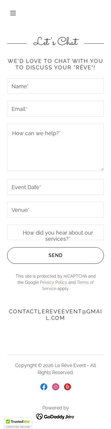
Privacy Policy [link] (53, 282)
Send (34, 255)
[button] (13, 13)
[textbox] (55, 86)
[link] (44, 387)
